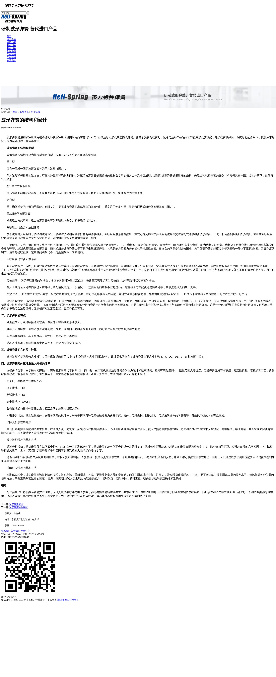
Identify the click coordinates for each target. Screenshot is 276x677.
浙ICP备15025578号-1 (67, 599)
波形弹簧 (11, 39)
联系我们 (11, 60)
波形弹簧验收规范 (18, 507)
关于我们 (15, 531)
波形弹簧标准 (16, 504)
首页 (9, 36)
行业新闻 (35, 112)
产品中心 (25, 531)
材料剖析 (11, 45)
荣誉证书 (11, 54)
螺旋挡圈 (11, 42)
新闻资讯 (11, 51)
